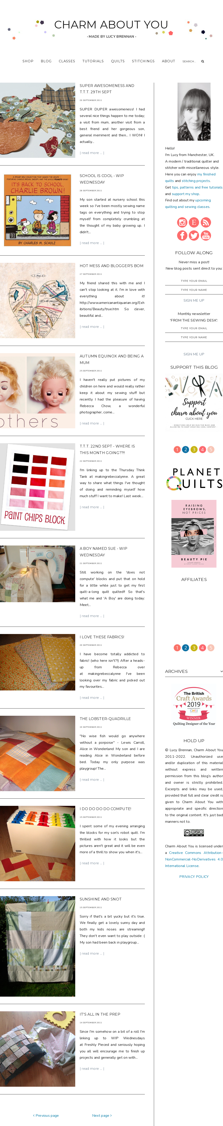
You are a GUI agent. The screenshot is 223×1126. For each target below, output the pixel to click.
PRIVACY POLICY (194, 876)
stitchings (143, 61)
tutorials (93, 61)
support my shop (185, 193)
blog (46, 61)
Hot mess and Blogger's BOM (111, 262)
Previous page (46, 1081)
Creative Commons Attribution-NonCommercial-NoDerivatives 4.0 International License (194, 859)
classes (67, 61)
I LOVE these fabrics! (102, 622)
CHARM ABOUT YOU (111, 24)
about (168, 61)
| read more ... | (92, 153)
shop (28, 61)
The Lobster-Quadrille (105, 704)
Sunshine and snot (101, 875)
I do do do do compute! (105, 790)
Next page (102, 1081)
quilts (118, 61)
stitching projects (196, 180)
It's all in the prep (100, 985)
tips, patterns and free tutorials (197, 187)
